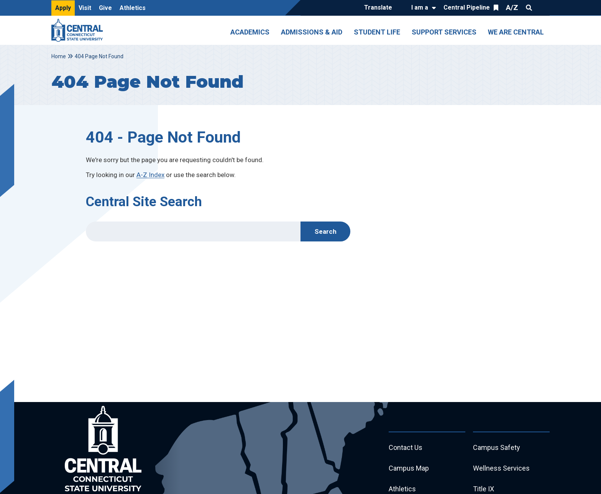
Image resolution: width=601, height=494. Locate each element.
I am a (419, 7)
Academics (249, 32)
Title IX (483, 489)
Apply (63, 7)
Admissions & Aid (311, 32)
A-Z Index (150, 175)
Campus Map (409, 468)
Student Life (377, 32)
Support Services (444, 32)
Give (105, 7)
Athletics (133, 7)
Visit (85, 7)
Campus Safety (496, 447)
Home (58, 56)
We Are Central (516, 32)
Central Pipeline (466, 7)
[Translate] (380, 8)
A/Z (512, 7)
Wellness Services (501, 468)
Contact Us (405, 447)
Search (529, 7)
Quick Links (543, 7)
